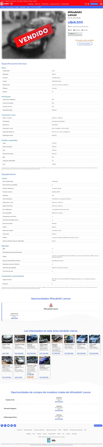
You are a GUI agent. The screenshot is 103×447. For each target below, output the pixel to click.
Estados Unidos (52, 433)
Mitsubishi (22, 7)
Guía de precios (55, 4)
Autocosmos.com (33, 444)
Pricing (59, 430)
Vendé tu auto (94, 4)
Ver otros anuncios (84, 43)
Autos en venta (10, 7)
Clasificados (45, 4)
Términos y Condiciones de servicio (54, 444)
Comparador (65, 4)
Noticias (37, 4)
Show (30, 1)
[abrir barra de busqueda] (86, 4)
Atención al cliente (28, 430)
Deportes (26, 1)
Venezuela (74, 433)
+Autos (35, 1)
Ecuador (45, 433)
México (59, 433)
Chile (34, 433)
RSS (85, 430)
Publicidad (65, 430)
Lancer (28, 7)
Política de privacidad (68, 444)
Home (2, 1)
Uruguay (68, 433)
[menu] (101, 4)
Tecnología (20, 1)
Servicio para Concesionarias (76, 430)
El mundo (13, 1)
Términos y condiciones (39, 430)
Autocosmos (13, 443)
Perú (63, 433)
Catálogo (30, 4)
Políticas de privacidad (51, 430)
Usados (3, 7)
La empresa (19, 430)
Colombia (39, 433)
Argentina (7, 1)
